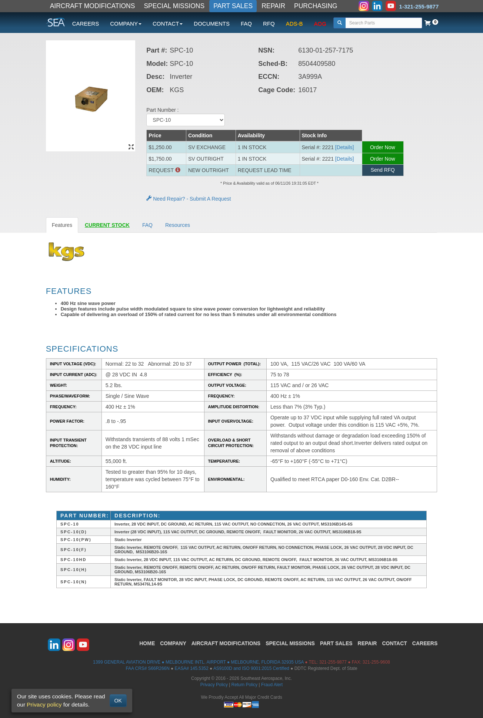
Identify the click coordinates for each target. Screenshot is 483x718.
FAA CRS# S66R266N (147, 668)
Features (62, 225)
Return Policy (244, 684)
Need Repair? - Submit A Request (188, 199)
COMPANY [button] (125, 23)
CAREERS (85, 23)
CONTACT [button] (168, 23)
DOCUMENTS (212, 23)
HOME (147, 642)
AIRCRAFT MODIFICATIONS (92, 6)
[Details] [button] (344, 147)
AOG (320, 23)
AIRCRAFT (225, 642)
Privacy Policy (214, 684)
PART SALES (233, 6)
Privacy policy (44, 704)
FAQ (246, 23)
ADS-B (294, 23)
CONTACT (394, 642)
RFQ (269, 23)
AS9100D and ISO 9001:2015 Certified (251, 668)
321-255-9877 (333, 662)
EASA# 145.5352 (192, 668)
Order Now (382, 147)
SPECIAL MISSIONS (174, 6)
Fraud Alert (272, 684)
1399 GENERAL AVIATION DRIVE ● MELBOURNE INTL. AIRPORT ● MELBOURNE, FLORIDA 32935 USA (198, 662)
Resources (177, 225)
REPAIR (273, 6)
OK (118, 701)
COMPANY (173, 642)
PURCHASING (315, 6)
